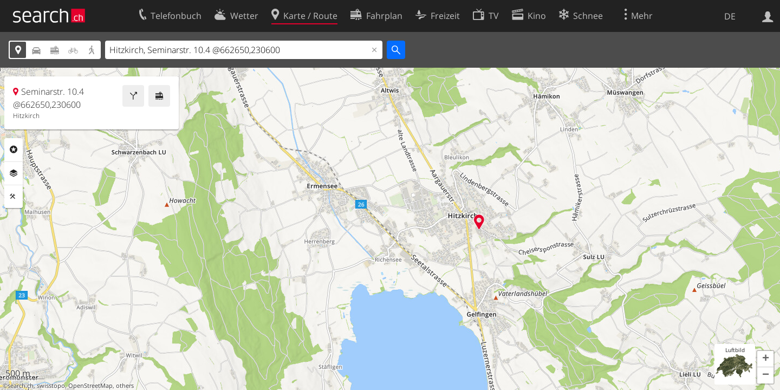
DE (730, 16)
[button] (765, 359)
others (125, 385)
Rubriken (13, 149)
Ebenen (13, 173)
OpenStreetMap (90, 385)
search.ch (21, 385)
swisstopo (51, 385)
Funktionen (13, 196)
